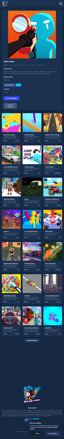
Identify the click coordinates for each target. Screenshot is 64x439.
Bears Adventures (50, 263)
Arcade (6, 65)
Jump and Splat (29, 167)
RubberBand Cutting (10, 296)
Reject (37, 433)
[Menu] (60, 4)
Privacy (21, 431)
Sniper (19, 65)
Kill (14, 65)
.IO (39, 205)
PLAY (5, 141)
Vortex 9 (6, 231)
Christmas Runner (9, 199)
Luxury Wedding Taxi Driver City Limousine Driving (19, 167)
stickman (39, 65)
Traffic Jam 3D (8, 328)
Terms (16, 431)
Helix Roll (48, 328)
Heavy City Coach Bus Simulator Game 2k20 (37, 328)
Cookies (27, 431)
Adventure (57, 269)
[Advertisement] (32, 361)
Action (17, 205)
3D (10, 65)
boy (45, 65)
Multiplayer (57, 173)
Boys (38, 302)
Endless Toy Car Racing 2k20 (53, 135)
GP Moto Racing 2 (29, 263)
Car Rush (27, 296)
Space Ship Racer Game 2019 (54, 296)
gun (30, 65)
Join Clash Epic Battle (30, 231)
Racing (17, 141)
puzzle (25, 65)
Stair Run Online (29, 135)
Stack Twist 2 (49, 231)
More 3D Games (32, 340)
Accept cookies (53, 433)
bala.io (26, 199)
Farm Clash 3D (49, 167)
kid (34, 65)
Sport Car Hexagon (9, 135)
